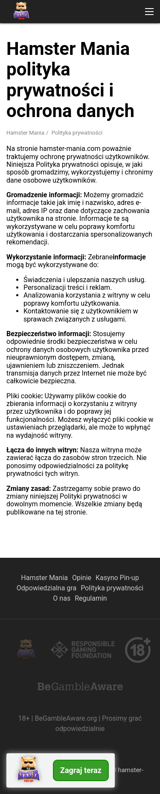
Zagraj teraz (81, 770)
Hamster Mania (44, 578)
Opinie (81, 578)
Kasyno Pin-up (117, 578)
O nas (61, 598)
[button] (149, 11)
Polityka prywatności (112, 588)
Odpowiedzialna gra (46, 588)
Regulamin (91, 598)
